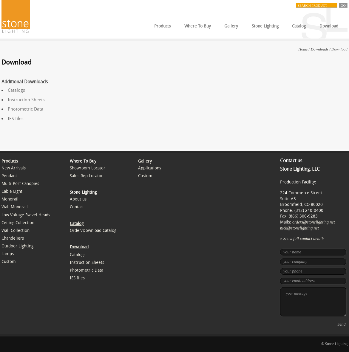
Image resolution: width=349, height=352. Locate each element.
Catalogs (16, 90)
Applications (149, 168)
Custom (8, 261)
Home (303, 49)
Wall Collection (15, 230)
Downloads (319, 49)
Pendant (9, 175)
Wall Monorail (14, 206)
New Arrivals (13, 168)
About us (78, 199)
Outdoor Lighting (17, 246)
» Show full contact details (302, 238)
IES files (16, 118)
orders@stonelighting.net (313, 222)
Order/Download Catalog (93, 230)
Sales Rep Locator (86, 175)
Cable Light (11, 191)
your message (313, 301)
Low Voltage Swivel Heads (25, 215)
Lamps (7, 253)
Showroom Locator (87, 168)
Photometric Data (25, 109)
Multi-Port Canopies (20, 183)
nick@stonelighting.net (299, 228)
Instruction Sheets (26, 99)
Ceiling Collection (17, 222)
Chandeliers (12, 238)
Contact (77, 206)
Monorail (9, 199)
